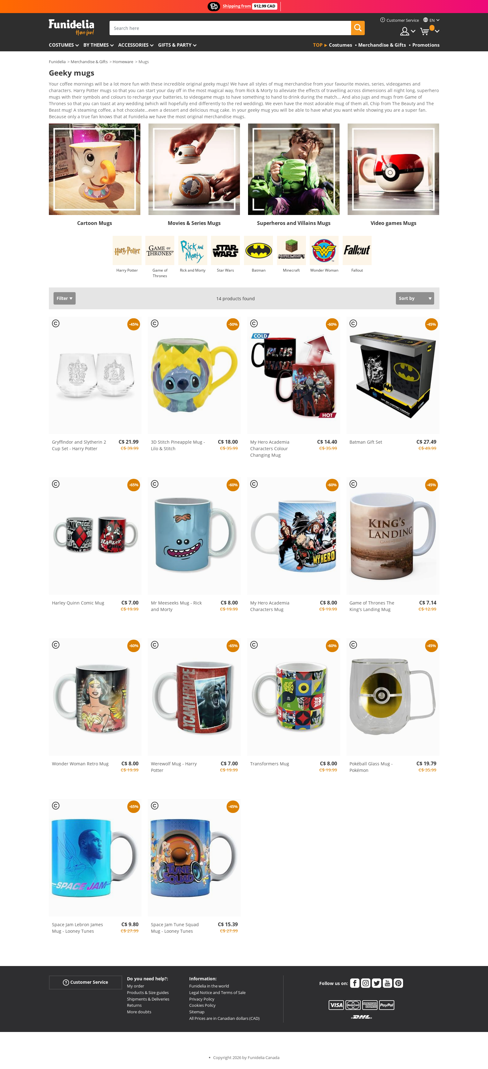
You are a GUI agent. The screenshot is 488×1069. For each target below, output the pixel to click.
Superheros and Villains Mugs (294, 225)
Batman (258, 272)
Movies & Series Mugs (194, 225)
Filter (62, 300)
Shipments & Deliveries (148, 1001)
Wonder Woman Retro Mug (80, 766)
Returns (134, 1007)
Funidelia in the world (209, 988)
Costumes (61, 45)
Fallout (357, 272)
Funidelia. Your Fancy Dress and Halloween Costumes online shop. (71, 27)
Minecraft (291, 272)
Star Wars (225, 272)
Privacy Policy (201, 1001)
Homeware (123, 61)
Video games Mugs (393, 225)
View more (66, 118)
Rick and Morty (192, 272)
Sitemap (196, 1014)
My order (135, 988)
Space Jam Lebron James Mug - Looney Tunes (77, 930)
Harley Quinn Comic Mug (78, 605)
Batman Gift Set (366, 444)
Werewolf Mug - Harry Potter (174, 769)
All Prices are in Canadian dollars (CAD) (224, 1020)
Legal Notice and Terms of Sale (217, 994)
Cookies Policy (202, 1007)
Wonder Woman (324, 272)
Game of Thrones (159, 275)
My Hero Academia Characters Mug (269, 608)
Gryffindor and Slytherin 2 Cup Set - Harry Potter (79, 447)
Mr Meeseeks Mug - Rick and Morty (176, 608)
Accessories (133, 45)
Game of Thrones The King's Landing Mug (372, 608)
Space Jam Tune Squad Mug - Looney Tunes (175, 930)
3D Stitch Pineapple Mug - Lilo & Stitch (178, 447)
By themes (96, 45)
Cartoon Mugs (94, 225)
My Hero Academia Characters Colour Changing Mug (269, 450)
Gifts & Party (174, 45)
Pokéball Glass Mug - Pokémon (371, 769)
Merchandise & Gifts (89, 61)
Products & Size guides (148, 994)
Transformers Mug (269, 766)
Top (317, 45)
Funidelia (57, 61)
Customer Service (85, 984)
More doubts (139, 1014)
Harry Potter (127, 272)
